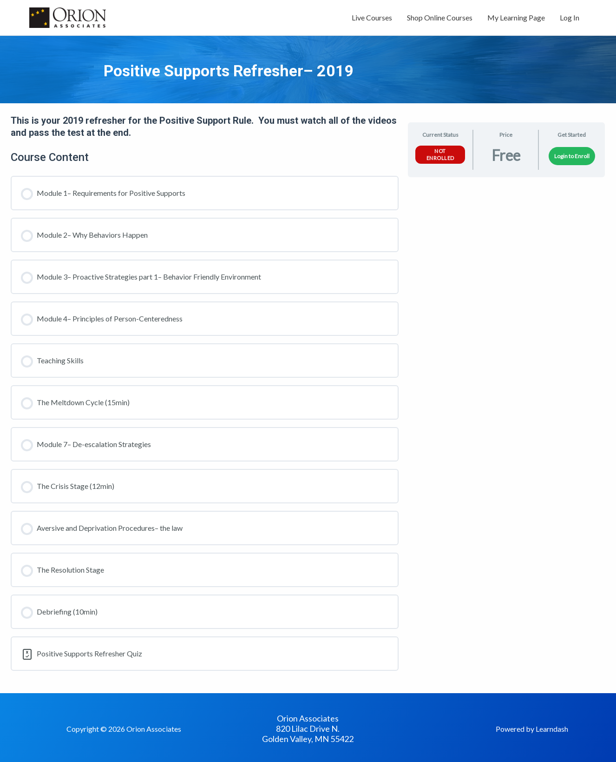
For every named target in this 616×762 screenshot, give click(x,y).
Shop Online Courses (439, 17)
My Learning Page (516, 17)
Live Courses (372, 17)
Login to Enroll (572, 156)
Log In (569, 17)
